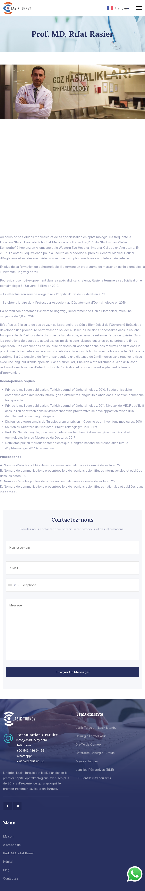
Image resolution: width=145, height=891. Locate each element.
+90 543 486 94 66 (30, 751)
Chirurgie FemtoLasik (91, 736)
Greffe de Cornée (88, 744)
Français (117, 8)
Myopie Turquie (87, 761)
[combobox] (13, 585)
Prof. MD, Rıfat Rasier (18, 853)
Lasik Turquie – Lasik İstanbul (96, 728)
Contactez (10, 878)
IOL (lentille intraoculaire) (93, 778)
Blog (6, 870)
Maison (8, 836)
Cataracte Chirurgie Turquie (95, 753)
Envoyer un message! (72, 672)
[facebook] (7, 806)
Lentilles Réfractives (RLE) (95, 770)
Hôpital (8, 862)
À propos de (12, 845)
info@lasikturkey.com (31, 740)
